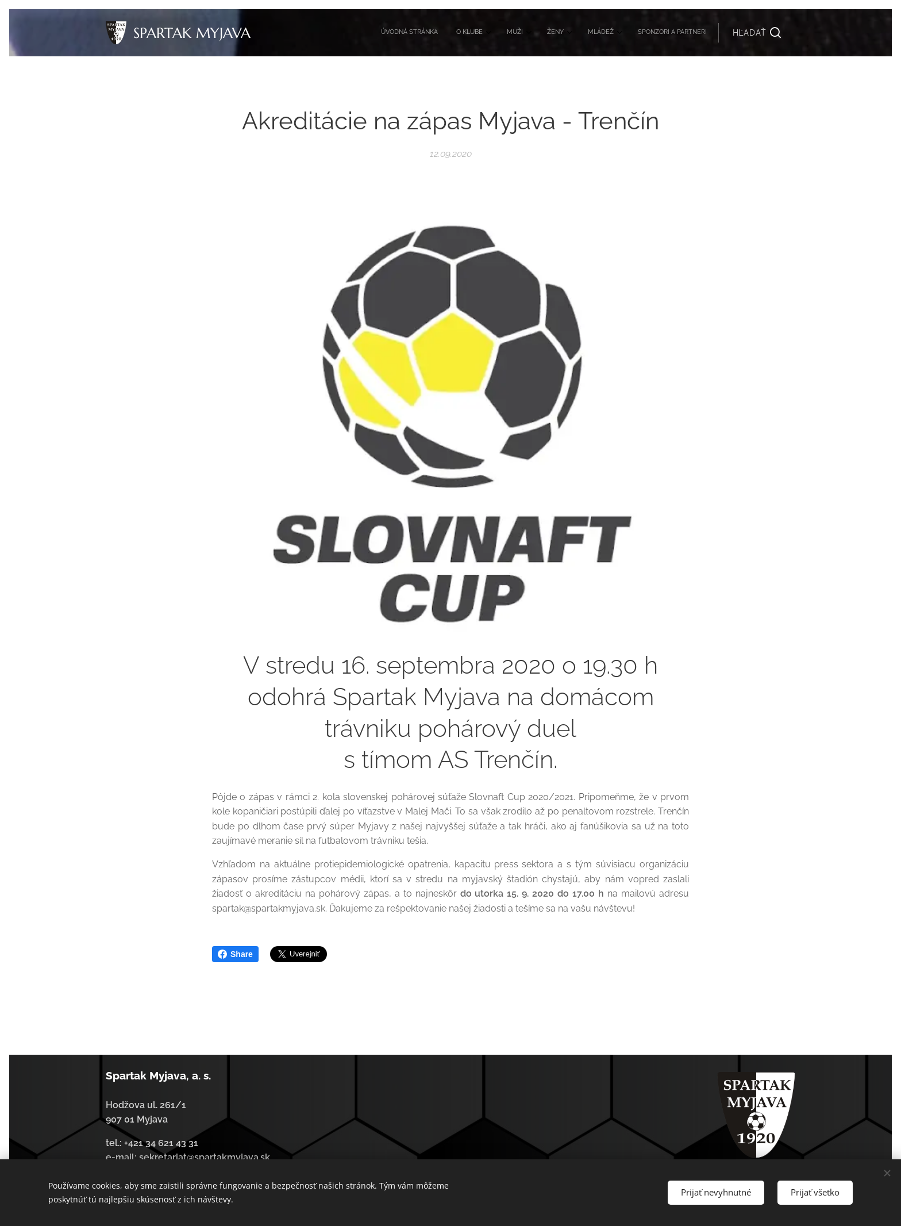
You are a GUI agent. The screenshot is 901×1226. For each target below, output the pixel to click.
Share (235, 954)
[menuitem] (595, 32)
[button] (756, 32)
